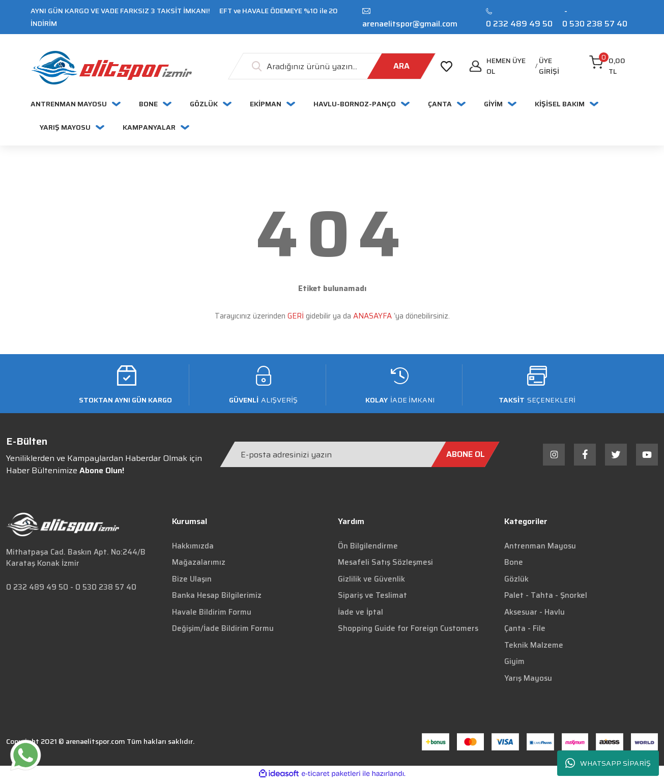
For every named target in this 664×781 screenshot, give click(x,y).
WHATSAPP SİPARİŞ (608, 763)
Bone (513, 562)
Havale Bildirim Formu (211, 612)
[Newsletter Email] (359, 454)
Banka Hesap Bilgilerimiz (217, 595)
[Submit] (465, 454)
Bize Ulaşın (192, 579)
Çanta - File (524, 628)
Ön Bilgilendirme (368, 546)
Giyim (514, 661)
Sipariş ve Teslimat (372, 595)
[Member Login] (555, 66)
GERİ (295, 316)
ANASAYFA (372, 316)
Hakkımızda (193, 546)
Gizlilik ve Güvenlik (371, 579)
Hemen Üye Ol (506, 66)
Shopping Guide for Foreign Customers (408, 628)
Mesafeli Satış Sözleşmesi (385, 562)
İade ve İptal (360, 612)
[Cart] (611, 66)
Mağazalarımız (198, 562)
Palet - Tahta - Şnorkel (545, 595)
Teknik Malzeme (533, 645)
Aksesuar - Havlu (534, 612)
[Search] (332, 66)
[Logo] (111, 67)
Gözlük (516, 579)
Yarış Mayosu (528, 678)
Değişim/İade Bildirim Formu (223, 628)
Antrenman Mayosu (540, 546)
